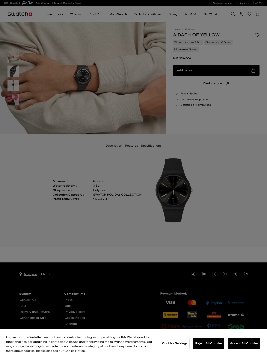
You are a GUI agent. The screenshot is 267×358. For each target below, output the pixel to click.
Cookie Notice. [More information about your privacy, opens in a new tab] (75, 350)
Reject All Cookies (208, 343)
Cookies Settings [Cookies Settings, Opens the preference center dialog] (175, 343)
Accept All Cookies (244, 343)
